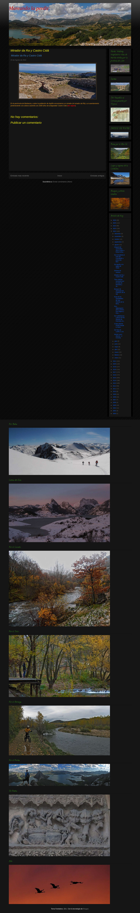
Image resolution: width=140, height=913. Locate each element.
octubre (117, 239)
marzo (117, 352)
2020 (114, 364)
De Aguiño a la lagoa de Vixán (118, 266)
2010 (114, 391)
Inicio (59, 176)
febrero (117, 355)
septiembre (118, 242)
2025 (114, 223)
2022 (114, 231)
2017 (114, 372)
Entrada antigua (97, 176)
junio (116, 344)
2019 (114, 367)
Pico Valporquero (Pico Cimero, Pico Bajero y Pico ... (119, 310)
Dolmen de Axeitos (117, 271)
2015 (114, 378)
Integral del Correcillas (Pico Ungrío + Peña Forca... (119, 249)
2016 (114, 375)
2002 (114, 411)
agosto (117, 244)
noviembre (118, 236)
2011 (114, 389)
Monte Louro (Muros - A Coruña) (118, 336)
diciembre (118, 233)
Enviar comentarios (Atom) (62, 182)
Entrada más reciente (20, 176)
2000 (114, 413)
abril (116, 349)
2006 (114, 402)
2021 (114, 361)
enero (117, 358)
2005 (114, 405)
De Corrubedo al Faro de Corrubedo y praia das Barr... (119, 258)
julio (116, 341)
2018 (114, 369)
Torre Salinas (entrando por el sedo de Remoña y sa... (119, 283)
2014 (114, 380)
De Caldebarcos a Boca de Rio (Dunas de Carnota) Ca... (119, 318)
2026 (114, 220)
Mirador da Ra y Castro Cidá (119, 276)
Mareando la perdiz (29, 8)
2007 (114, 400)
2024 (114, 226)
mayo (116, 347)
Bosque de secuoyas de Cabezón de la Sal (119, 291)
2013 (114, 383)
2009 (114, 394)
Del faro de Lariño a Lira (119, 330)
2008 (114, 397)
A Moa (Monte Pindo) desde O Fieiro (119, 325)
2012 (114, 386)
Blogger (86, 909)
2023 (114, 228)
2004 (114, 408)
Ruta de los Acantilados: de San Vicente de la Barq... (119, 300)
